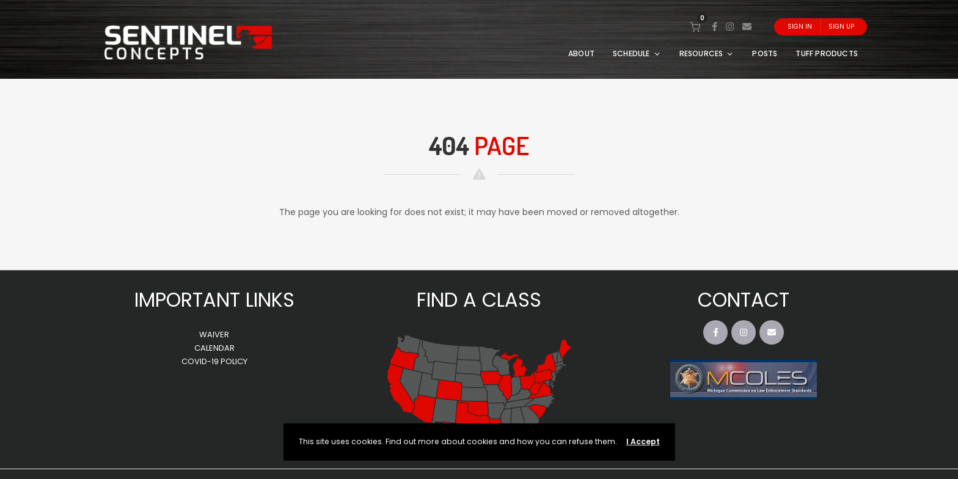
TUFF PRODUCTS (826, 53)
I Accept (643, 441)
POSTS (764, 53)
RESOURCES (706, 53)
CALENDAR (214, 348)
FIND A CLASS (479, 299)
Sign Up (841, 27)
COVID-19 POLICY (214, 361)
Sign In (800, 27)
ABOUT (581, 53)
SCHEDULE (637, 53)
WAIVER (214, 334)
